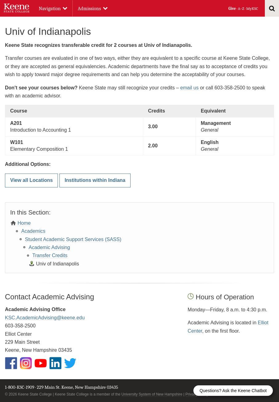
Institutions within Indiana (95, 180)
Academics (33, 231)
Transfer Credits (49, 255)
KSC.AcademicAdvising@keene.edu (45, 317)
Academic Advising (49, 247)
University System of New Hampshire (151, 394)
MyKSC (252, 8)
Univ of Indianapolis (57, 263)
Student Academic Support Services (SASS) (73, 239)
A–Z (241, 8)
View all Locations (31, 180)
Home (24, 223)
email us (189, 87)
